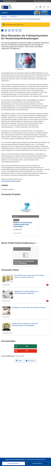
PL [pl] (20, 30)
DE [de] (2, 30)
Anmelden (36, 7)
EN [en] (6, 30)
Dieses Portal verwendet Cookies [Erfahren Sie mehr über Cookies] (14, 459)
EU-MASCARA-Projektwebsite (10, 181)
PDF (27, 351)
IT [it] (16, 30)
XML (26, 346)
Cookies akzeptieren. (14, 463)
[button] (40, 7)
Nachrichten (13, 16)
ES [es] (9, 30)
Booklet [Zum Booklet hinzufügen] (19, 360)
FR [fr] (13, 30)
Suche (44, 7)
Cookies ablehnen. (37, 463)
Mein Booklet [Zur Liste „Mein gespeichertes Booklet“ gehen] (30, 360)
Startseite (4, 16)
